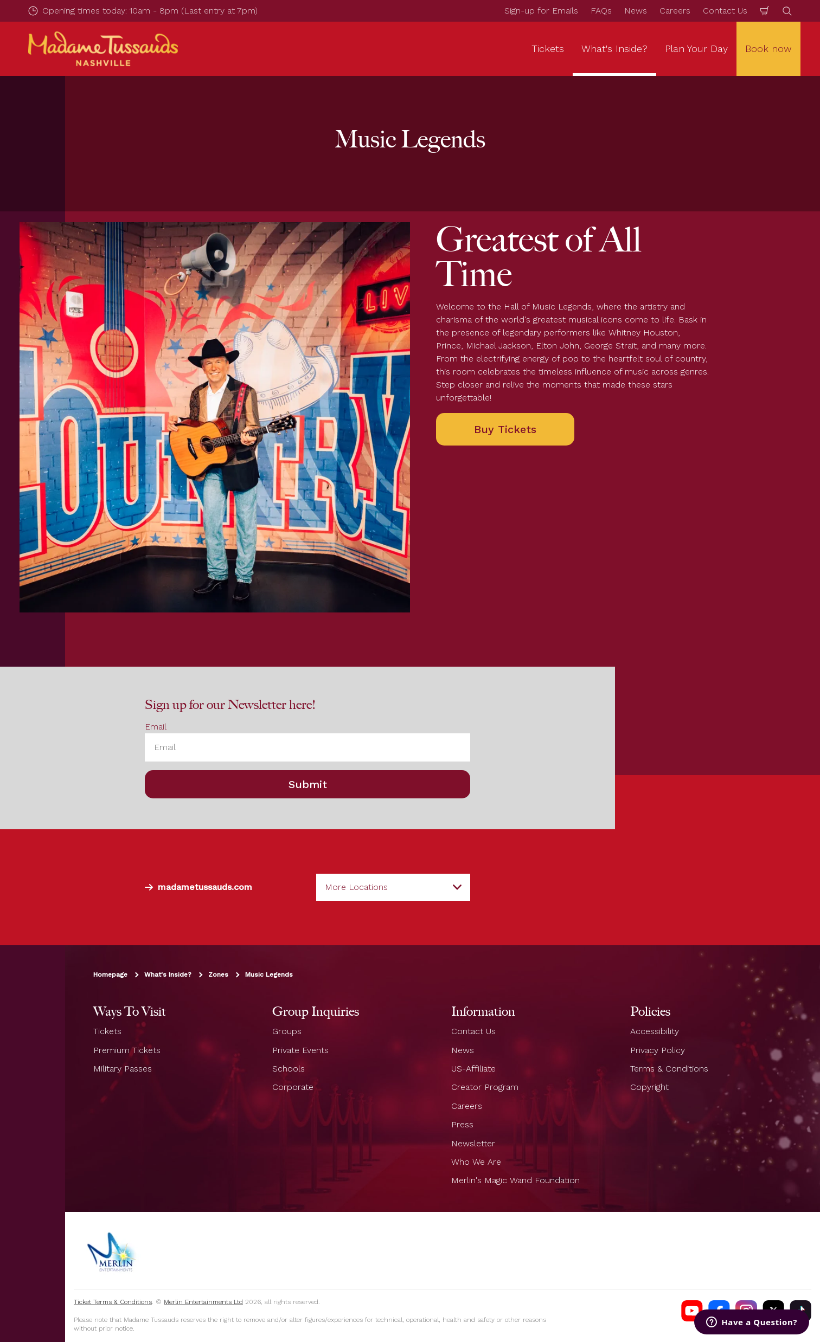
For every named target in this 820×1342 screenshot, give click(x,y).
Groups (287, 1031)
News (635, 10)
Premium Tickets (127, 1050)
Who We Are (476, 1162)
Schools (288, 1068)
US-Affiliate (473, 1068)
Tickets (107, 1031)
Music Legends (269, 974)
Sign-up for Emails (541, 10)
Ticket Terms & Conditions (113, 1302)
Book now (768, 48)
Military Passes (122, 1068)
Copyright (649, 1087)
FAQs (601, 10)
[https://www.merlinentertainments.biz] (112, 1250)
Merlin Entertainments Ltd (203, 1302)
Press (462, 1124)
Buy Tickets (505, 429)
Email (155, 726)
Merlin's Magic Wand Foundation (515, 1180)
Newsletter (473, 1143)
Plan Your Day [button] (696, 48)
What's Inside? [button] (614, 48)
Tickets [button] (547, 48)
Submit (308, 784)
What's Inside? (167, 974)
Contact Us (725, 10)
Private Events (300, 1050)
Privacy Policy (657, 1050)
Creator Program (484, 1087)
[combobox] (393, 887)
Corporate (292, 1087)
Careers (674, 10)
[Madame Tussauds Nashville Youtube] (692, 1311)
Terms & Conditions (669, 1068)
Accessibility (654, 1031)
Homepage (110, 974)
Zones (218, 974)
